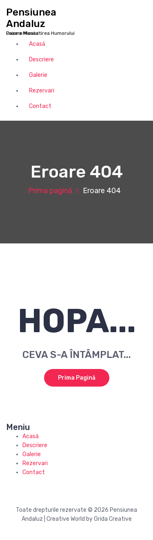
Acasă (37, 43)
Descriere (41, 59)
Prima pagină (50, 190)
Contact (40, 106)
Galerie (38, 75)
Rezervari (41, 90)
